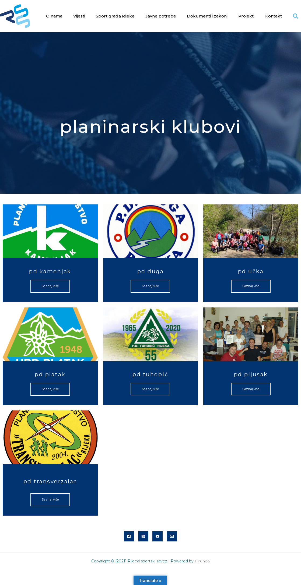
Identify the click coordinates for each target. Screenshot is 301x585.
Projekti (246, 16)
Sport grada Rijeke (115, 16)
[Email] (172, 536)
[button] (295, 16)
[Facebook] (129, 536)
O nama (54, 16)
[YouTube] (157, 536)
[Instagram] (143, 536)
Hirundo (202, 561)
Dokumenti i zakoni (207, 16)
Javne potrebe (160, 16)
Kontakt (273, 16)
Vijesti (79, 16)
